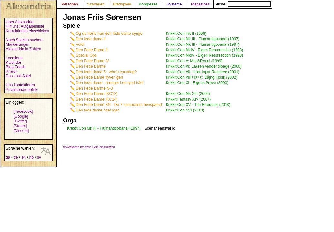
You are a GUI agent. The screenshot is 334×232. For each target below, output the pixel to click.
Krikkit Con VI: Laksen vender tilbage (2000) (204, 66)
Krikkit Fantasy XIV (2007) (188, 99)
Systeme (174, 4)
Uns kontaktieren (20, 85)
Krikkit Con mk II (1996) (186, 33)
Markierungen (17, 44)
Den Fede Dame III (92, 50)
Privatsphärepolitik (21, 89)
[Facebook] (23, 111)
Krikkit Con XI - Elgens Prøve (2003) (197, 83)
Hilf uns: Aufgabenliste (25, 26)
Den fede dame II (91, 39)
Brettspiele (122, 4)
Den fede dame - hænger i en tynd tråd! (110, 83)
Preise (11, 71)
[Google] (21, 116)
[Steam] (20, 126)
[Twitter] (20, 121)
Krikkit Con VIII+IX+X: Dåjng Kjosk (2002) (201, 77)
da (8, 157)
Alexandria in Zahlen (23, 49)
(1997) (135, 128)
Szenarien (96, 4)
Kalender (13, 62)
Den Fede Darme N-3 (94, 88)
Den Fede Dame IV (92, 61)
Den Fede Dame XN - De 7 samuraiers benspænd (119, 104)
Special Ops (86, 55)
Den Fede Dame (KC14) (96, 99)
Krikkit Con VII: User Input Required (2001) (202, 72)
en (23, 157)
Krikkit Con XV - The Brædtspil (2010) (198, 104)
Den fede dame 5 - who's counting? (106, 72)
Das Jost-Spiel (18, 76)
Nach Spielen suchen (24, 40)
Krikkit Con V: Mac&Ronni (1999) (194, 61)
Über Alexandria (19, 22)
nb (31, 157)
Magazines (200, 4)
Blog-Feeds (15, 67)
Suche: (242, 4)
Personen (69, 4)
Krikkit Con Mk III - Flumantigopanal (97, 128)
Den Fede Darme (91, 66)
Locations (14, 58)
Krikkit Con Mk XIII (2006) (188, 94)
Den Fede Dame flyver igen (99, 77)
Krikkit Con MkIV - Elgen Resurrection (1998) (204, 50)
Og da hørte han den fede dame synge (109, 33)
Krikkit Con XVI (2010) (185, 110)
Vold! (80, 44)
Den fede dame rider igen (97, 110)
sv (39, 157)
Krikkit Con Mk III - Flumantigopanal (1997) (202, 39)
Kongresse (148, 4)
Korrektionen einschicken (27, 31)
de (16, 157)
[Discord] (21, 131)
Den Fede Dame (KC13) (96, 94)
